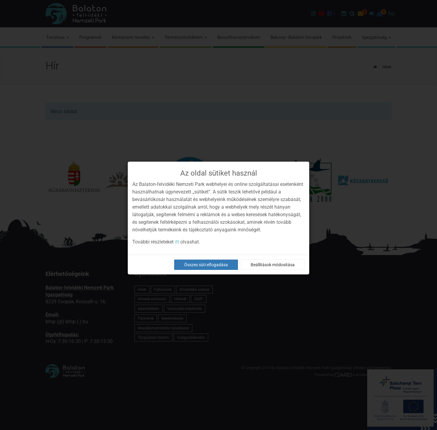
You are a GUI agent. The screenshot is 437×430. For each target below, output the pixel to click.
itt (177, 242)
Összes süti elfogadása (206, 264)
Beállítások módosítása (273, 264)
